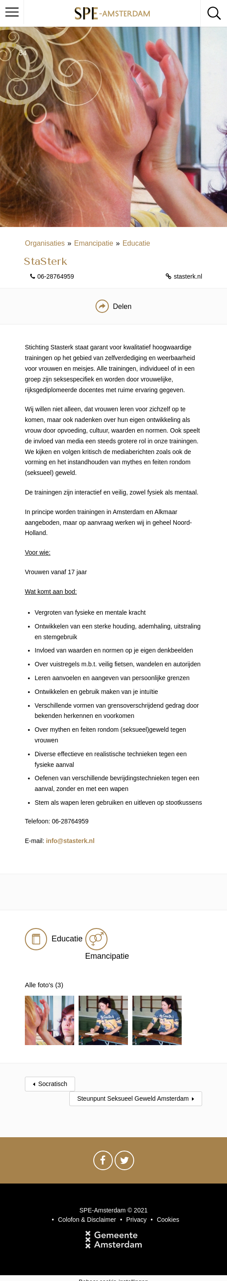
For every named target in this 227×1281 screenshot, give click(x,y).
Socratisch (52, 1076)
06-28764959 (55, 276)
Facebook (103, 1155)
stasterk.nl (188, 276)
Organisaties (45, 243)
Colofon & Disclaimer (87, 1212)
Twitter (124, 1155)
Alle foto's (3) (45, 985)
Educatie (136, 243)
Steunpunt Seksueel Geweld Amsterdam (133, 1091)
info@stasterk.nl (70, 840)
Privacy (136, 1212)
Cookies (168, 1212)
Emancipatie (93, 243)
